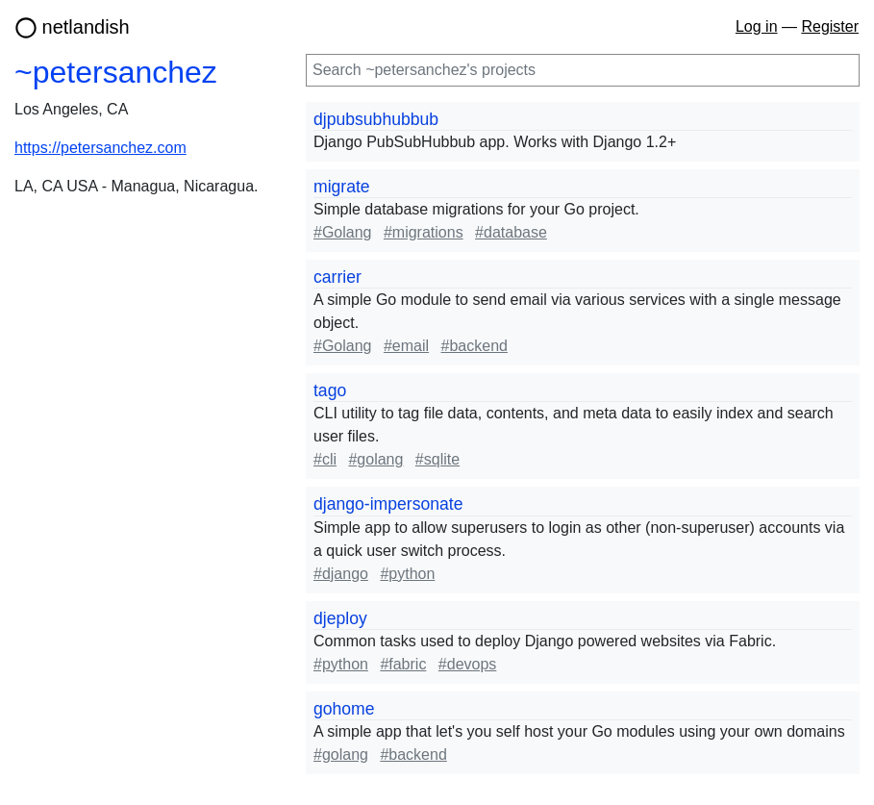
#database (511, 232)
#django (340, 574)
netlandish (86, 27)
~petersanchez (115, 72)
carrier (337, 277)
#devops (467, 664)
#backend (474, 346)
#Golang (342, 232)
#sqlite (437, 459)
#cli (325, 459)
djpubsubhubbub (375, 119)
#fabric (403, 664)
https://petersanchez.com (100, 147)
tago (329, 390)
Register (830, 26)
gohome (344, 708)
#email (406, 346)
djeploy (340, 618)
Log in (757, 26)
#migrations (423, 232)
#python (407, 574)
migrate (341, 186)
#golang (375, 459)
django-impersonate (388, 504)
